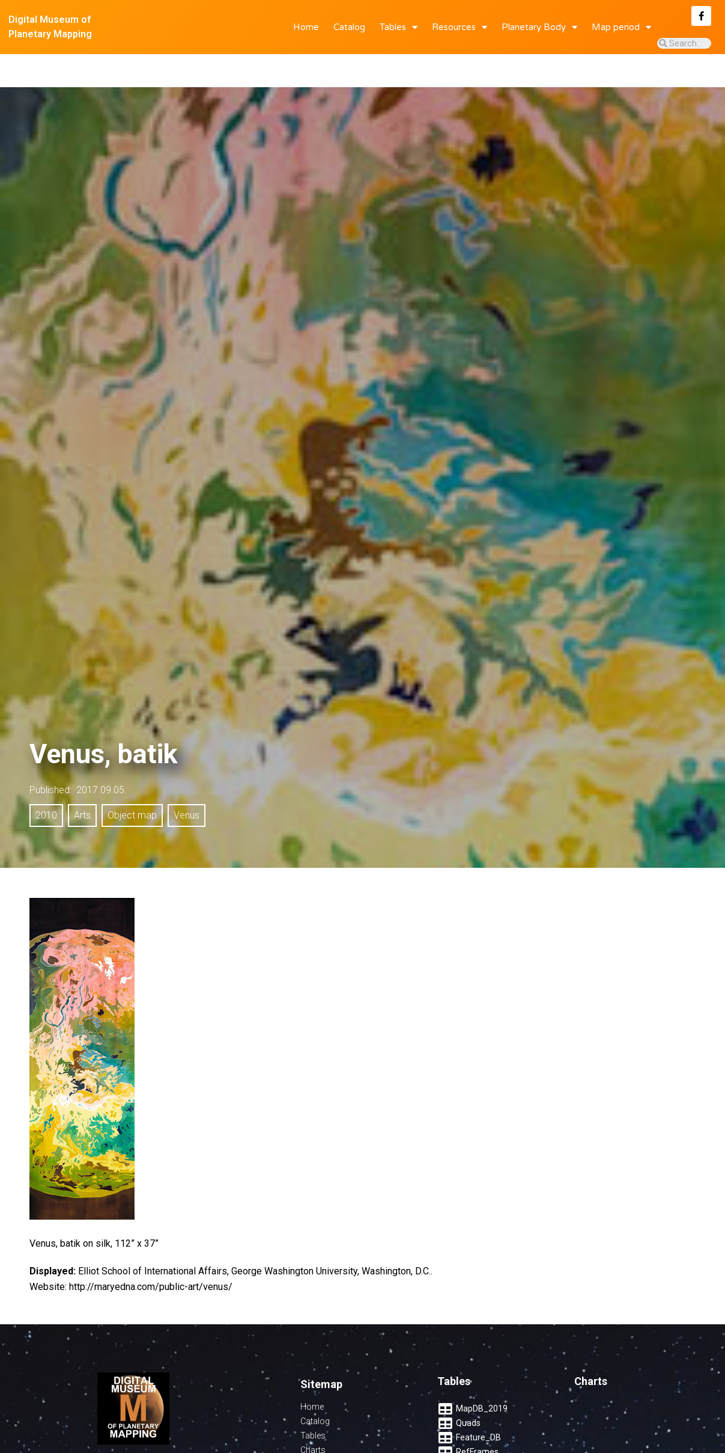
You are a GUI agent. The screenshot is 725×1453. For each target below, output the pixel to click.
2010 (46, 782)
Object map (132, 782)
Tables (398, 27)
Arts (82, 782)
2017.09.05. (101, 757)
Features (316, 1446)
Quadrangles (324, 1431)
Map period (621, 27)
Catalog (349, 27)
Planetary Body (539, 27)
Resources (459, 27)
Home (306, 27)
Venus (186, 782)
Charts (313, 1417)
